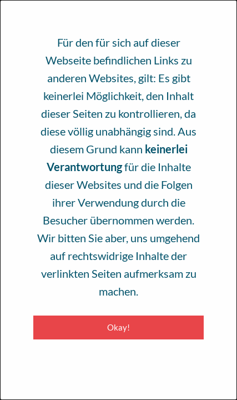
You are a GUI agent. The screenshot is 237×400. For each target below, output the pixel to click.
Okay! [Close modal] (118, 327)
